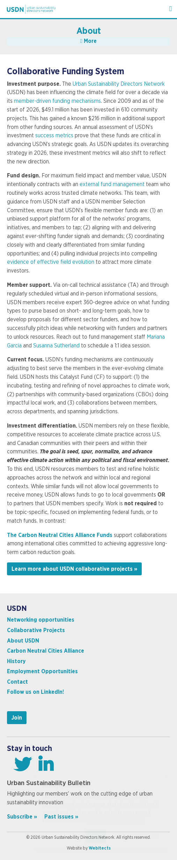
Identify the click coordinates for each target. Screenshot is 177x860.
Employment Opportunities (42, 671)
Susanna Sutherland (56, 345)
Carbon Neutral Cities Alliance (45, 651)
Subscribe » (22, 817)
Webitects (100, 848)
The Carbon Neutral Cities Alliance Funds (60, 535)
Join (17, 718)
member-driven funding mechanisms (57, 101)
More (88, 41)
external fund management (112, 184)
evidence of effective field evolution (50, 262)
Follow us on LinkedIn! (35, 692)
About (88, 31)
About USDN (23, 641)
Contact (17, 682)
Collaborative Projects (36, 630)
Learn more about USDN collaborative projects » (74, 569)
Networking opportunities (40, 620)
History (16, 661)
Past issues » (61, 817)
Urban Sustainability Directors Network (119, 84)
